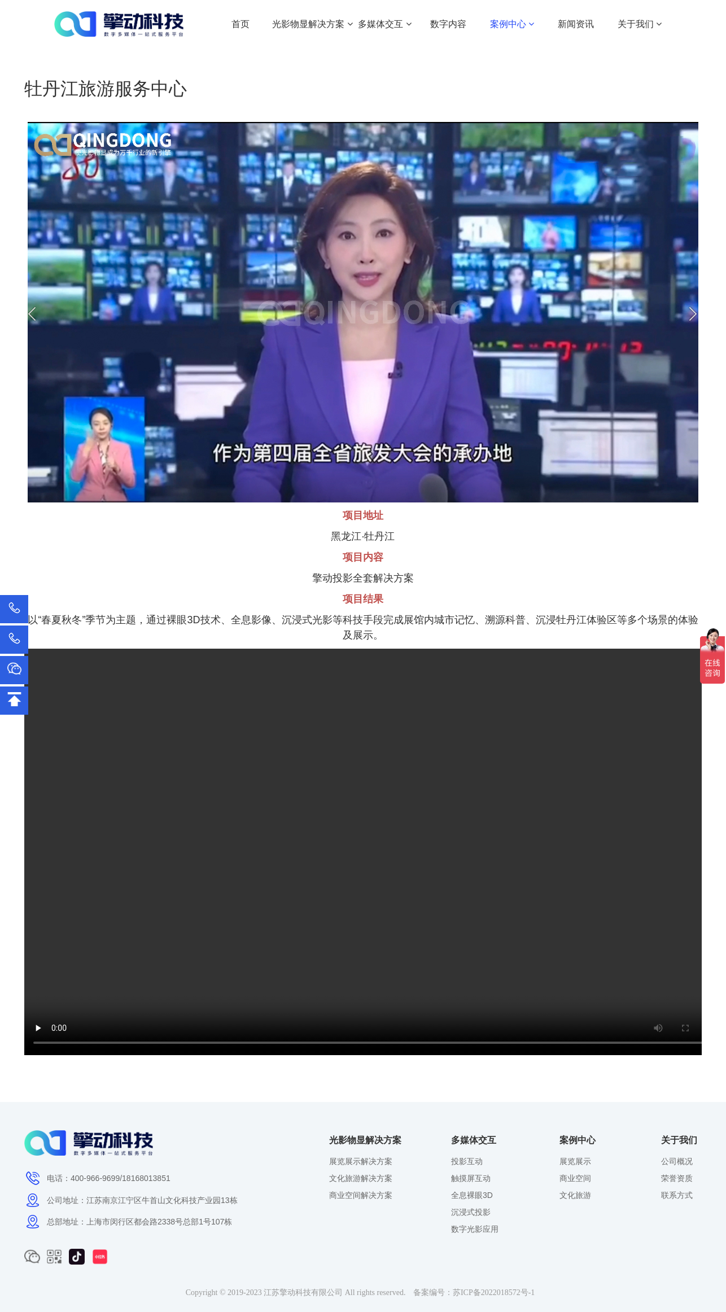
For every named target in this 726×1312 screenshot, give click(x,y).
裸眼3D (183, 620)
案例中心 (512, 24)
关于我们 (640, 24)
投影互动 (467, 1161)
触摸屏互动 (471, 1178)
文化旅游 (575, 1195)
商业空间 (575, 1178)
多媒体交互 (384, 24)
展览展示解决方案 (360, 1161)
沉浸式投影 (471, 1212)
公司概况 (677, 1161)
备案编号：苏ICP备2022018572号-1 (474, 1292)
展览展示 (575, 1161)
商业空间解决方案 (360, 1195)
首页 (240, 24)
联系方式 (677, 1195)
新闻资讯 (576, 24)
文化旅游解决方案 (360, 1178)
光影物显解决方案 (312, 24)
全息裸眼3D (472, 1195)
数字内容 (448, 24)
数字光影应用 (474, 1229)
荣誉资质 (677, 1178)
